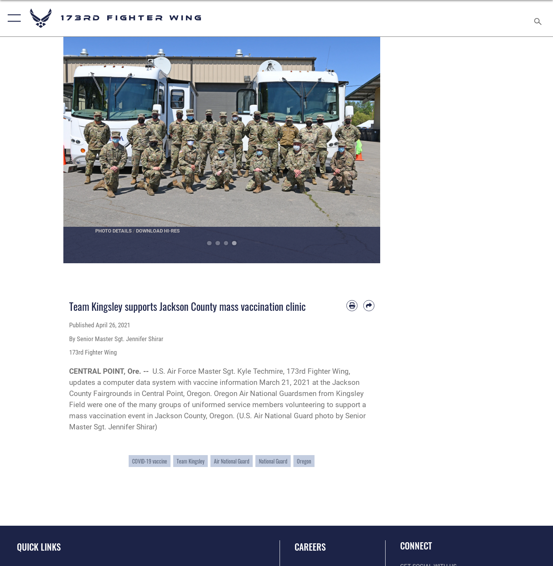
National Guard (273, 461)
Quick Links (39, 546)
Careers (310, 546)
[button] (12, 18)
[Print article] (352, 305)
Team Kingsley (190, 461)
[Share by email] (368, 305)
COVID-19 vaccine (149, 461)
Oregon (304, 461)
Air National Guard (231, 461)
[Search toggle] (539, 18)
